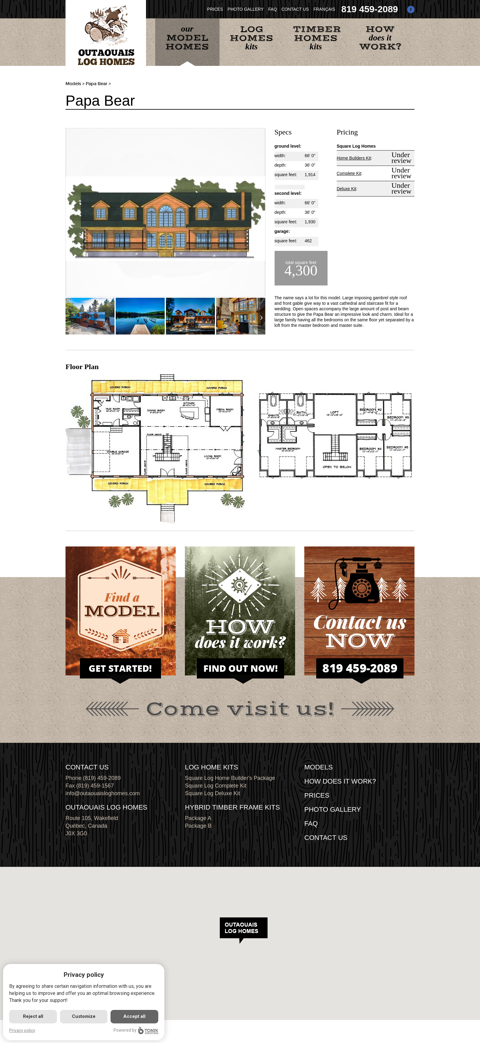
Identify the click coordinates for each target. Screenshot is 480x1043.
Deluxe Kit (346, 188)
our (187, 38)
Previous (69, 316)
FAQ (272, 9)
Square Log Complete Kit (215, 786)
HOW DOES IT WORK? (340, 781)
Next (261, 316)
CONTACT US (295, 9)
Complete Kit (349, 173)
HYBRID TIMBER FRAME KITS (232, 807)
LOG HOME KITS (211, 767)
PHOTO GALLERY (246, 9)
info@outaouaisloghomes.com (103, 793)
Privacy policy (22, 1030)
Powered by (136, 1030)
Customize (84, 1016)
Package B (198, 826)
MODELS (318, 767)
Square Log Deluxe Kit (212, 793)
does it (380, 38)
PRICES (215, 9)
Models (73, 83)
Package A (198, 818)
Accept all (134, 1016)
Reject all (33, 1016)
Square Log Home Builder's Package (230, 778)
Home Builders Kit (354, 158)
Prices (316, 795)
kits (251, 37)
